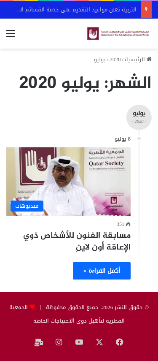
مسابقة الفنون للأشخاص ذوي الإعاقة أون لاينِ (77, 242)
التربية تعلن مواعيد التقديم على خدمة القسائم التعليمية (69, 9)
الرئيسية (138, 59)
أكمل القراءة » (101, 271)
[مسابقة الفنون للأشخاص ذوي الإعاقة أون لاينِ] (68, 181)
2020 (115, 59)
